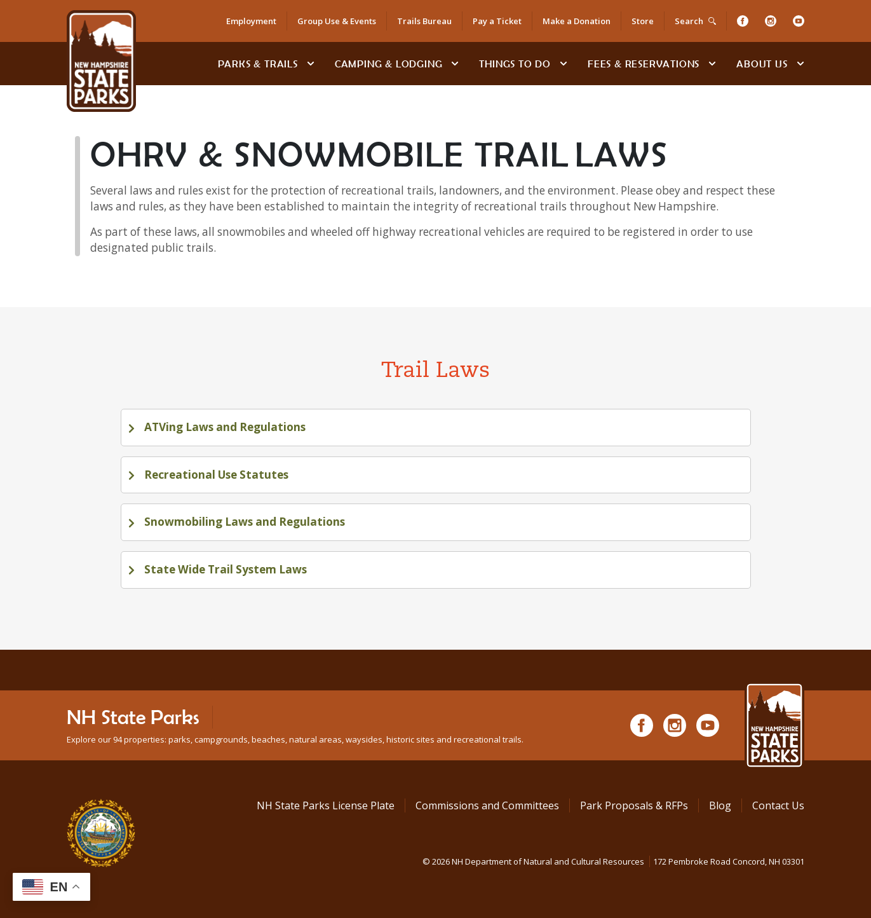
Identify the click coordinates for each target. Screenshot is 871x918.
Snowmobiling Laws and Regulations (243, 521)
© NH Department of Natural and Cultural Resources (613, 861)
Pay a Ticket (497, 21)
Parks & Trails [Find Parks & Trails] (258, 63)
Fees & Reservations (643, 63)
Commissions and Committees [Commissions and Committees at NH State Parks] (487, 805)
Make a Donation (577, 21)
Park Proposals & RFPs (634, 805)
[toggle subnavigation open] (310, 63)
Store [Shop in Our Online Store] (642, 21)
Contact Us (778, 805)
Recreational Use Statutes (215, 474)
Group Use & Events (336, 21)
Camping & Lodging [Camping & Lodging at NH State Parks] (389, 63)
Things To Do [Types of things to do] (515, 63)
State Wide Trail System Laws (224, 569)
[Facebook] (742, 21)
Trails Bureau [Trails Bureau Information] (424, 21)
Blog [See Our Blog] (720, 805)
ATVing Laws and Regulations (224, 427)
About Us (761, 63)
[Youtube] (798, 21)
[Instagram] (770, 21)
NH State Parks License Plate (326, 805)
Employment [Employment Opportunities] (251, 21)
